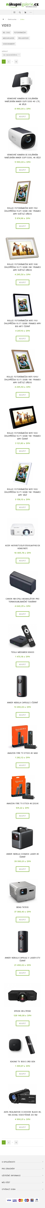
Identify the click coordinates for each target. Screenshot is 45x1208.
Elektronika (12, 19)
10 (16, 62)
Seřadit (5, 51)
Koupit (22, 116)
